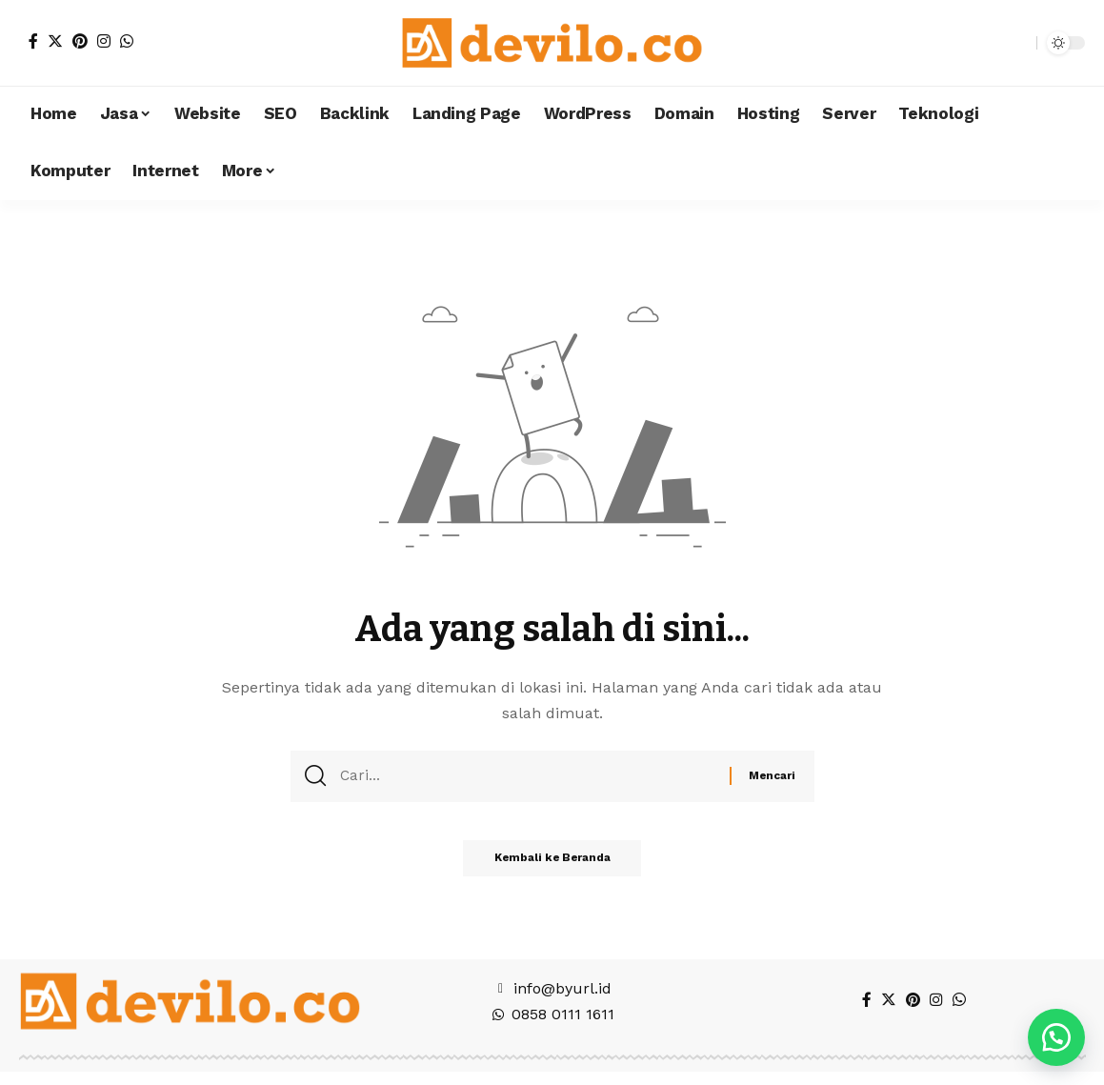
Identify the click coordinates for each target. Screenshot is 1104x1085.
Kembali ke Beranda (552, 864)
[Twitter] (55, 41)
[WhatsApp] (126, 41)
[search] (1017, 42)
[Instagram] (103, 41)
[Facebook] (33, 41)
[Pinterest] (80, 41)
